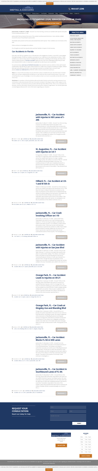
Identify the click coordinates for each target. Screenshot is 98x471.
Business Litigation (75, 62)
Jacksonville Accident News (37, 139)
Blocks (20, 360)
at (22, 204)
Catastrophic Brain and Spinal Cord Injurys (76, 39)
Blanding (22, 328)
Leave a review (85, 456)
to (40, 297)
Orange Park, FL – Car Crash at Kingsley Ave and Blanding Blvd (51, 306)
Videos (71, 13)
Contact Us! (49, 3)
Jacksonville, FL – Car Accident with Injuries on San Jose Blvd (50, 246)
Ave (19, 328)
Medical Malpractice (75, 72)
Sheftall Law (26, 139)
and (20, 204)
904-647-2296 (77, 9)
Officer (34, 236)
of (35, 392)
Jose (35, 266)
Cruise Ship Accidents (76, 44)
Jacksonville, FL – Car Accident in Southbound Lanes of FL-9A (51, 370)
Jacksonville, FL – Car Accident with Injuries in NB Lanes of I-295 (50, 117)
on (25, 172)
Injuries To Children (75, 49)
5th (14, 204)
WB (39, 360)
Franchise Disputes (75, 65)
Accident (15, 140)
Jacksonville (31, 140)
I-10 (22, 236)
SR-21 (38, 297)
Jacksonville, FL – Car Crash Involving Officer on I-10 (49, 214)
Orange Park (33, 297)
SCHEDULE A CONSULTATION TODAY (49, 23)
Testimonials (51, 13)
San (39, 266)
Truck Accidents (74, 55)
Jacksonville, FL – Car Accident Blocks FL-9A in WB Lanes (50, 338)
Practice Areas (35, 13)
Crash (17, 236)
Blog (57, 13)
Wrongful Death (74, 60)
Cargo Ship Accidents (76, 47)
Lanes (35, 140)
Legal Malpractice (75, 67)
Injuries (26, 140)
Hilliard (28, 204)
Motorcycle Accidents (76, 57)
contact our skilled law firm (22, 69)
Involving (25, 236)
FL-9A (27, 360)
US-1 (34, 172)
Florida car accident (30, 60)
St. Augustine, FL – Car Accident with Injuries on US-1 (51, 150)
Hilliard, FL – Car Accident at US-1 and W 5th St (51, 182)
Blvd (20, 266)
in (24, 140)
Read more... (61, 141)
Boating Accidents (75, 42)
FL (20, 140)
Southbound (39, 392)
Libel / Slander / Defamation (78, 70)
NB (38, 140)
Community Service (63, 13)
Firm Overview (26, 13)
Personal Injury (74, 35)
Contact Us (76, 13)
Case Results (44, 13)
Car (18, 140)
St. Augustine (29, 172)
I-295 (22, 140)
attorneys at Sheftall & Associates (30, 65)
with (42, 140)
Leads (27, 297)
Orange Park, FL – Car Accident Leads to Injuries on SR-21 (50, 276)
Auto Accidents (74, 52)
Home (20, 13)
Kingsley (35, 328)
